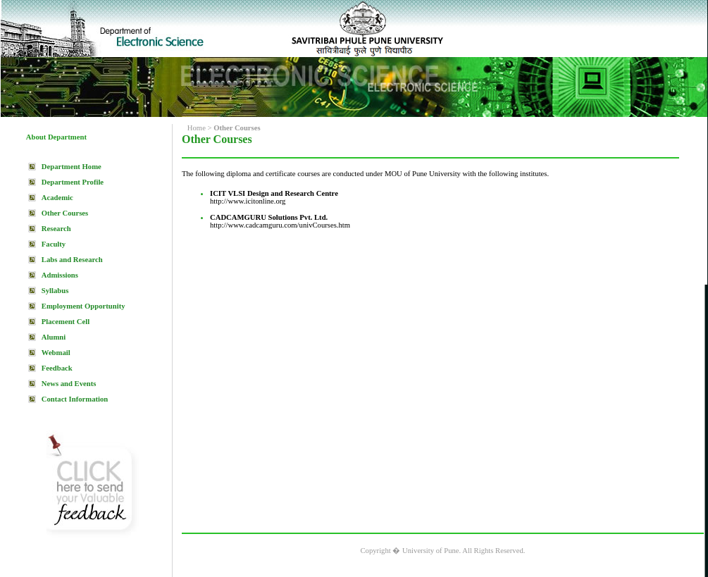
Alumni (54, 337)
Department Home (71, 166)
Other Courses (65, 213)
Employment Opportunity (83, 306)
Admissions (60, 275)
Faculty (54, 244)
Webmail (56, 352)
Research (56, 228)
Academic (57, 197)
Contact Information (75, 399)
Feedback (57, 368)
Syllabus (55, 290)
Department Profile (73, 182)
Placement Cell (65, 321)
